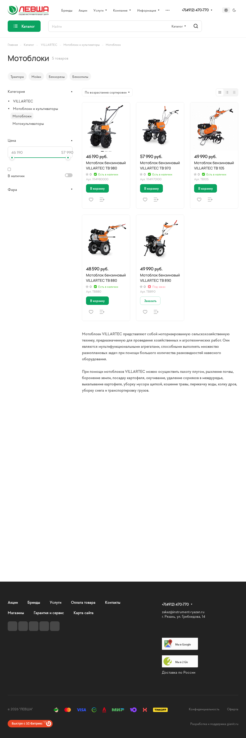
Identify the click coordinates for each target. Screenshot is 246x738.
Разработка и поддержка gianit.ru (214, 723)
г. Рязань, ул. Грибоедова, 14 (183, 616)
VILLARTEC (23, 101)
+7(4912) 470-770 (195, 10)
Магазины (16, 612)
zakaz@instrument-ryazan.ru (183, 611)
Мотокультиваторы (28, 123)
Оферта (232, 709)
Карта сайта (83, 612)
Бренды (33, 602)
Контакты (112, 602)
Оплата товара (83, 602)
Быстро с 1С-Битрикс (27, 723)
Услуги (55, 602)
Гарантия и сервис (49, 612)
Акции (13, 602)
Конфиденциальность (204, 709)
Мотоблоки (21, 116)
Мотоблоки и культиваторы (35, 108)
